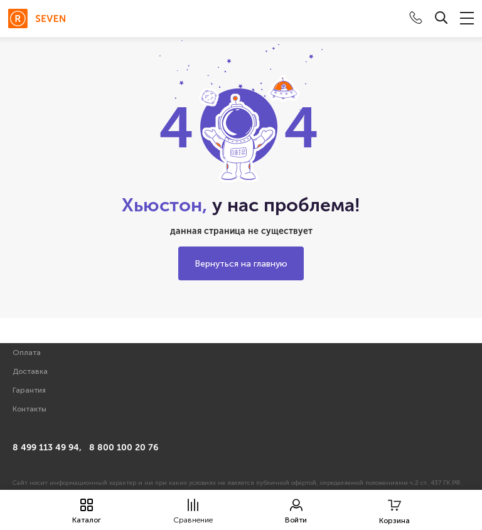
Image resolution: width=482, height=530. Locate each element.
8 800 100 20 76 (123, 447)
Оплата (27, 352)
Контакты (29, 409)
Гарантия (29, 390)
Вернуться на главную (241, 263)
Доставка (30, 371)
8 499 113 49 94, (47, 447)
